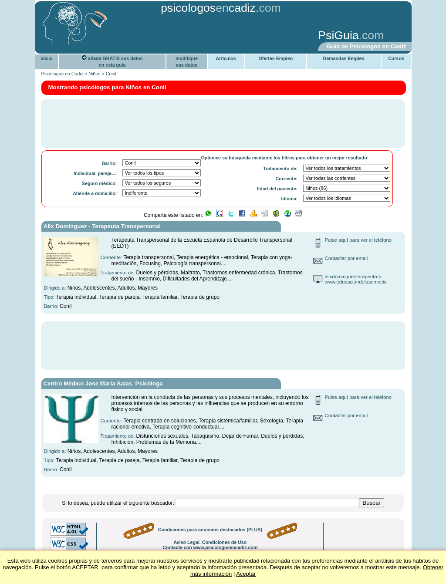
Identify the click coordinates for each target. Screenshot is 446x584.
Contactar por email (346, 258)
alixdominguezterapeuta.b (353, 276)
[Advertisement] (173, 36)
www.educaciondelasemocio (356, 281)
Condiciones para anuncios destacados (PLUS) (210, 529)
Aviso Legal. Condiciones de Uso (210, 542)
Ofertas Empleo (275, 58)
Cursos (396, 58)
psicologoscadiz (208, 7)
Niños (94, 73)
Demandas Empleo (344, 58)
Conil (111, 73)
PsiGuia (338, 35)
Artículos (226, 58)
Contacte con (209, 547)
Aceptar (246, 573)
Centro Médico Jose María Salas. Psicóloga (103, 383)
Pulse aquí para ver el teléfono (358, 240)
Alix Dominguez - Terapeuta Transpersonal (102, 226)
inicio (47, 58)
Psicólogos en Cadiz (62, 73)
